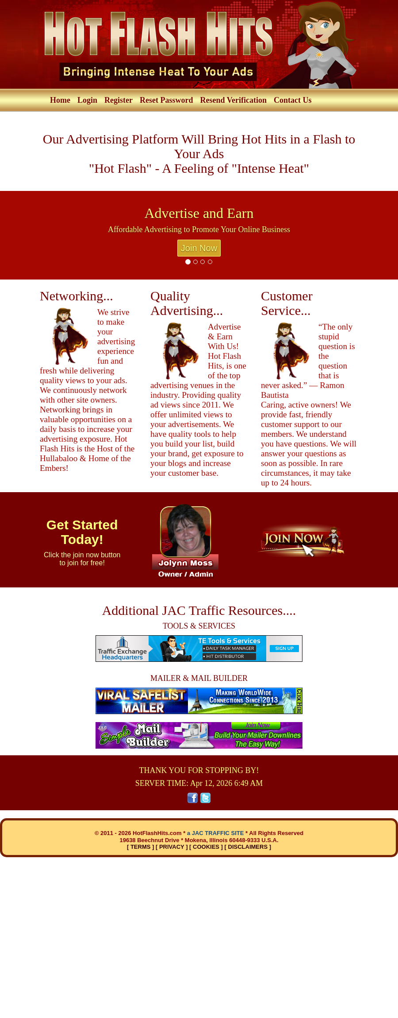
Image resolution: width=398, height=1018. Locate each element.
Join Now (199, 248)
